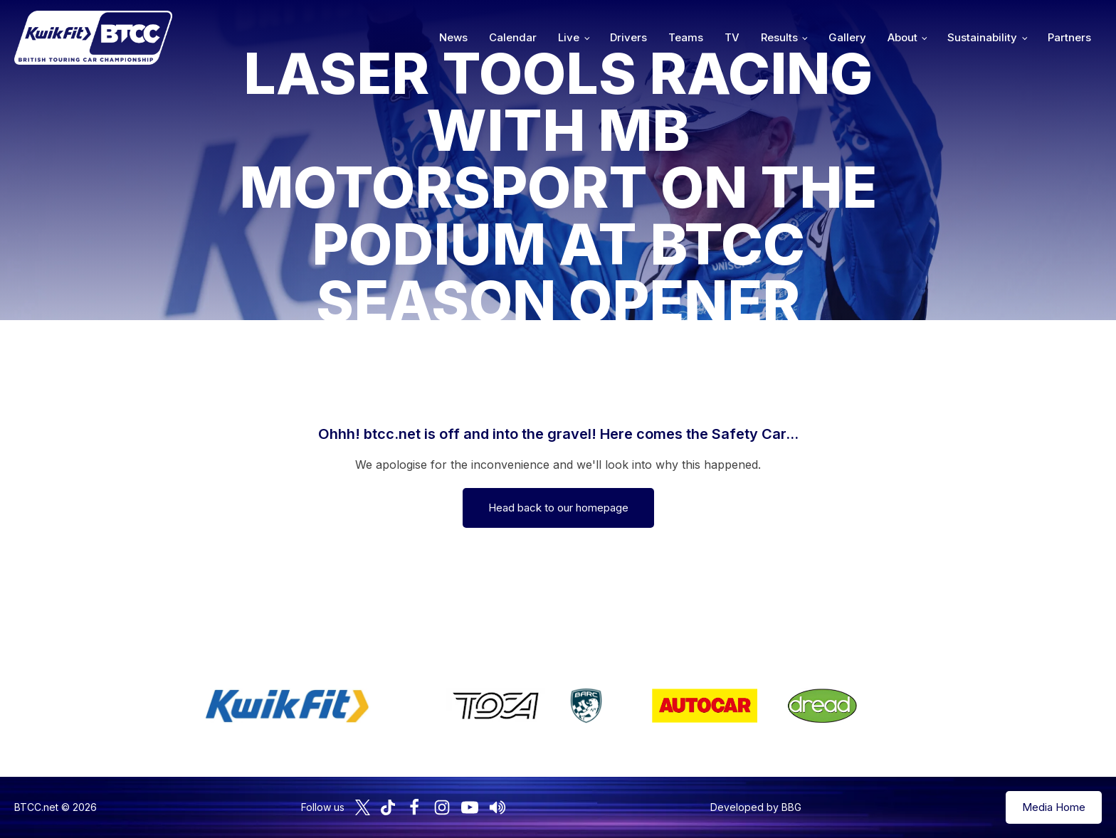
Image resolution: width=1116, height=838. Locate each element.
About (902, 37)
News (453, 37)
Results (779, 37)
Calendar (513, 37)
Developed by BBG (755, 807)
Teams (685, 37)
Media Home (1053, 807)
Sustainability (982, 37)
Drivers (628, 37)
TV (732, 37)
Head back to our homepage (558, 507)
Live (568, 37)
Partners (1069, 37)
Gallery (847, 37)
